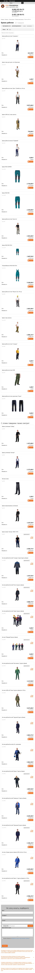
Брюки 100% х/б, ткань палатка (9, 114)
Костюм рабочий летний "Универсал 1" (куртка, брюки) (14, 798)
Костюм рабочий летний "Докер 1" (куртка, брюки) (13, 771)
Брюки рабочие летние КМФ (8, 370)
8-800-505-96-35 (18, 9)
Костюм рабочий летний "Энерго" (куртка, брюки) (13, 611)
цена (24, 26)
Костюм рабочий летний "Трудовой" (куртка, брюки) (13, 717)
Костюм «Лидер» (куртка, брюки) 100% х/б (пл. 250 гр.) (14, 852)
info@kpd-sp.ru (17, 11)
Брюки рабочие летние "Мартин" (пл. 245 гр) (12, 291)
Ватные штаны (5, 478)
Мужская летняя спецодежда (8, 32)
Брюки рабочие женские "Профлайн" (10, 140)
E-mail (4, 920)
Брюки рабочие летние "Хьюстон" (9, 219)
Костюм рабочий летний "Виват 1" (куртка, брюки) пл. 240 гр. (15, 878)
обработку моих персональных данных (20, 938)
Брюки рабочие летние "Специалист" (10, 36)
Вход (7, 1)
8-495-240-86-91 (18, 15)
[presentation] (12, 942)
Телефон (4, 915)
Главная (2, 19)
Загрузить (30, 925)
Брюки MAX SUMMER (7, 166)
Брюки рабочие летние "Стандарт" (9, 344)
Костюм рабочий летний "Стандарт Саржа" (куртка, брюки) (15, 558)
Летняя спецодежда (19, 19)
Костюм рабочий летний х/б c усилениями (11, 744)
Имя (3, 910)
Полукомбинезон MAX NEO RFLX (9, 265)
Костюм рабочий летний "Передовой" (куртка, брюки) (14, 825)
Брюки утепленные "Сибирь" (8, 426)
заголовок (29, 26)
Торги (11, 3)
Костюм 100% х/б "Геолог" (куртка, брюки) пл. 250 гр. (14, 690)
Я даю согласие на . (16, 938)
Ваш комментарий (6, 927)
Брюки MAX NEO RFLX (7, 245)
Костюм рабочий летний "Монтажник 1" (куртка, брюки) (14, 663)
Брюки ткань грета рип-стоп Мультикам (11, 62)
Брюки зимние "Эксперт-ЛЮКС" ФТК (10, 531)
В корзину (31, 57)
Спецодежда (11, 19)
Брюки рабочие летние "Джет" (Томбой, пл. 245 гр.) (13, 88)
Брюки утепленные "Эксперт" (8, 452)
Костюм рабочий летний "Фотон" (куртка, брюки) (13, 585)
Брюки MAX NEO (5, 193)
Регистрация (12, 1)
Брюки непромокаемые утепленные (10, 505)
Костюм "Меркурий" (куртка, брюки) (10, 637)
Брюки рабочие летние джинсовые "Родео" (11, 396)
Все (10, 29)
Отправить (5, 945)
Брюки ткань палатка (6, 317)
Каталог (6, 19)
